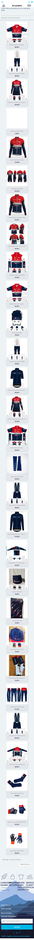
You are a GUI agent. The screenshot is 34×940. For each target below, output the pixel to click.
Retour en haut (26, 864)
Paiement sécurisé (14, 884)
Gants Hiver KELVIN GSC (17, 851)
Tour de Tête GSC (17, 592)
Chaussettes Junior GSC (17, 793)
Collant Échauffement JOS (17, 707)
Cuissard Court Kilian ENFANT (17, 505)
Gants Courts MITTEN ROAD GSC (17, 822)
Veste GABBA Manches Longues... (17, 534)
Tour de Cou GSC (17, 620)
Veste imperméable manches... (17, 390)
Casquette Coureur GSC (17, 649)
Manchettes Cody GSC (17, 476)
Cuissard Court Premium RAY (17, 735)
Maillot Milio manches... (17, 448)
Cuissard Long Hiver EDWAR (17, 361)
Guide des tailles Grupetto (23, 886)
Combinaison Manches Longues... (17, 102)
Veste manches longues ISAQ (17, 217)
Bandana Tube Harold (17, 131)
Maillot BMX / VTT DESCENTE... (17, 563)
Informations (6, 905)
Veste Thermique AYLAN (17, 160)
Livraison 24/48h (6, 886)
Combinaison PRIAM (17, 189)
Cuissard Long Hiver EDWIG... (17, 73)
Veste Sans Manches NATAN (17, 275)
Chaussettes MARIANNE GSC (17, 678)
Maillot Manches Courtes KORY (17, 246)
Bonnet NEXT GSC (17, 332)
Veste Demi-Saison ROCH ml (17, 764)
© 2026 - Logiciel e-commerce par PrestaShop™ (15, 936)
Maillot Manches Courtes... (17, 45)
